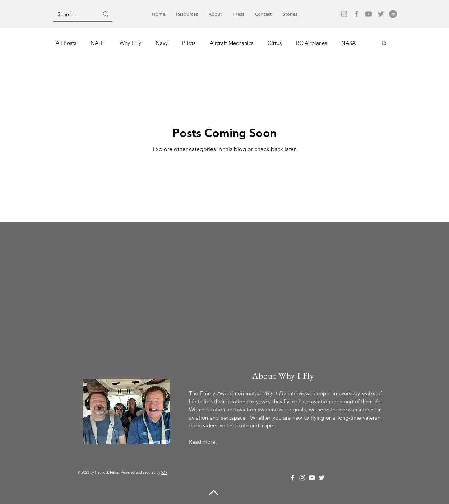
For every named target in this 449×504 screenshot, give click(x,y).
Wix (164, 473)
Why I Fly (130, 43)
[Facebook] (356, 14)
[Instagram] (344, 14)
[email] (393, 14)
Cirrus (275, 43)
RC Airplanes (311, 43)
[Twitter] (381, 14)
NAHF (98, 43)
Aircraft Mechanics (231, 43)
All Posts (66, 43)
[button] (384, 43)
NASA (348, 43)
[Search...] (72, 14)
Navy (162, 43)
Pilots (188, 43)
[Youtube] (368, 14)
